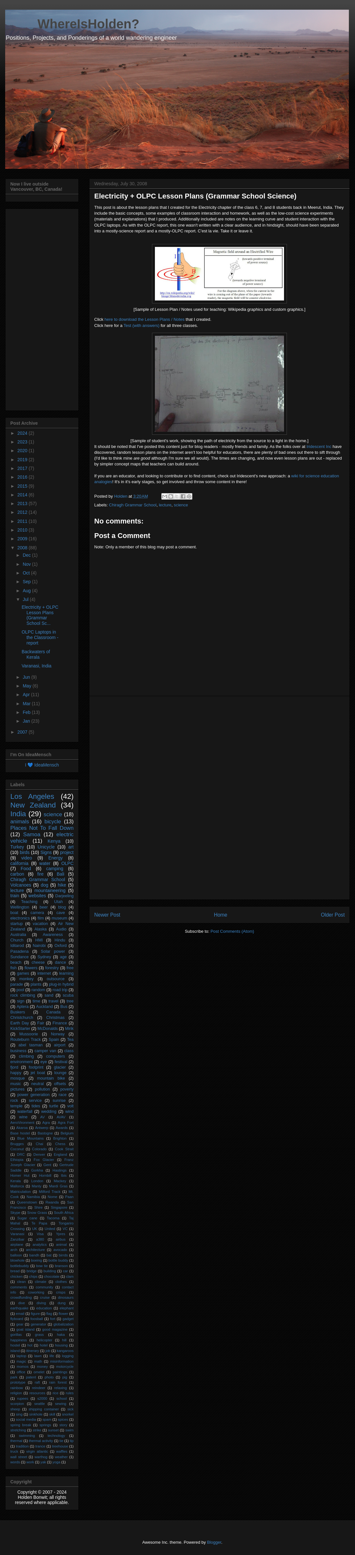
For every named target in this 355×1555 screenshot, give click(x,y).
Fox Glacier (44, 1160)
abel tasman (30, 1045)
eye (43, 1062)
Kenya (53, 841)
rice (55, 1393)
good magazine (54, 1329)
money (42, 1366)
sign (20, 1001)
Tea (70, 1039)
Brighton (60, 1138)
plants (36, 984)
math (38, 1361)
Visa (40, 1234)
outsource (56, 979)
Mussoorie (28, 1034)
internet (44, 973)
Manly (36, 1186)
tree (70, 1001)
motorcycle (65, 1366)
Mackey (60, 1181)
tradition (22, 1446)
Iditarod (17, 945)
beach (15, 962)
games (23, 973)
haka (61, 1334)
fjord (14, 1067)
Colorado (39, 1149)
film (40, 918)
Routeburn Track (25, 1039)
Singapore (59, 1207)
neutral (37, 1084)
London (37, 1181)
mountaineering (50, 890)
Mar (27, 703)
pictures (17, 1089)
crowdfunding (21, 1297)
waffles (61, 1451)
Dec (27, 555)
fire (40, 874)
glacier (60, 1067)
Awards (62, 1128)
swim (70, 1430)
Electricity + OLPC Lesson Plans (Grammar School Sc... (40, 615)
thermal (16, 1441)
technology (56, 1436)
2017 (23, 468)
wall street (18, 1457)
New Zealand (33, 805)
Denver (39, 1154)
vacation (40, 923)
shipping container (44, 1409)
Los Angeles (32, 796)
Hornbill (45, 1175)
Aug (27, 590)
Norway (58, 1034)
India (18, 814)
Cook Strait (64, 1149)
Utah (58, 901)
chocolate (51, 1276)
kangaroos (65, 1351)
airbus (61, 1239)
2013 (23, 503)
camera (37, 912)
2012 (23, 512)
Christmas (55, 1017)
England (60, 1154)
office (21, 1372)
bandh (34, 1255)
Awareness (53, 934)
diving (41, 1303)
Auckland (44, 1006)
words (15, 1462)
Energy (55, 857)
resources (37, 1393)
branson (61, 1266)
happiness (18, 1340)
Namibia (33, 1197)
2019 (23, 459)
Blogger (214, 1542)
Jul (26, 599)
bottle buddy (58, 1260)
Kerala (15, 1181)
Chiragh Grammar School (133, 505)
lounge (60, 1073)
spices (63, 1419)
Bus (63, 1006)
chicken (16, 1276)
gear (19, 1324)
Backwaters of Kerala (36, 654)
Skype (15, 1213)
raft (37, 1382)
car (65, 1271)
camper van (45, 1051)
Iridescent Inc (319, 446)
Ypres (60, 1234)
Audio (61, 929)
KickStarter (20, 1028)
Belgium (67, 1133)
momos (23, 1366)
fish (13, 968)
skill (52, 1414)
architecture (35, 1250)
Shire (38, 1207)
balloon (16, 1255)
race (63, 1095)
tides (36, 1106)
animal (61, 1244)
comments (18, 1287)
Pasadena (19, 951)
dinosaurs (66, 1297)
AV (42, 1117)
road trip (60, 990)
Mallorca (17, 1186)
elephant (67, 1308)
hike (62, 885)
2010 (23, 530)
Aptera (22, 1006)
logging (68, 1356)
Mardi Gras (58, 1186)
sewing (60, 1404)
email (20, 1314)
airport (60, 1045)
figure (35, 1314)
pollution (42, 1089)
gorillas (16, 1334)
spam (47, 1419)
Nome (52, 1197)
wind (69, 1111)
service (35, 1100)
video (26, 857)
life (51, 1356)
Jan (27, 721)
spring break (20, 1425)
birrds (63, 1255)
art (71, 846)
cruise (45, 1297)
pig (64, 1377)
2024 (23, 433)
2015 (23, 486)
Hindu (60, 940)
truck (14, 1451)
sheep (15, 1409)
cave (60, 912)
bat (49, 1255)
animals (19, 821)
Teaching (29, 901)
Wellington (19, 907)
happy (15, 1073)
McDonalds (47, 1028)
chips (33, 1276)
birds (24, 852)
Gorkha (37, 1170)
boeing (36, 1260)
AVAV (60, 1117)
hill (64, 1340)
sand (49, 995)
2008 (23, 547)
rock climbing (22, 995)
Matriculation (20, 1192)
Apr (27, 694)
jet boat (38, 1073)
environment (21, 1062)
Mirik (69, 1028)
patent (31, 1377)
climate (40, 1282)
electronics (20, 918)
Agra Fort (66, 1122)
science (181, 505)
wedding (48, 1111)
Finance (60, 1023)
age (63, 957)
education (44, 1308)
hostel (15, 1345)
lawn (38, 1356)
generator (38, 1324)
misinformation (62, 1361)
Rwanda (52, 1202)
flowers (31, 968)
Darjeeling (64, 896)
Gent (47, 1165)
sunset (53, 1430)
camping (54, 868)
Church (17, 940)
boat (14, 912)
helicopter (44, 1340)
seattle (39, 1404)
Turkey (17, 846)
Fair (40, 1023)
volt (70, 1106)
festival (61, 1062)
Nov (27, 564)
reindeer (38, 1388)
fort (52, 1319)
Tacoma (53, 1218)
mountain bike (51, 1078)
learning (66, 973)
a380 (40, 1239)
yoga (56, 1462)
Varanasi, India (36, 665)
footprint (36, 1067)
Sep (27, 581)
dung (61, 1303)
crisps (61, 1292)
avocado (60, 1250)
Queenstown (27, 1202)
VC (65, 1229)
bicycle (53, 821)
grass (39, 1334)
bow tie (42, 1266)
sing (19, 1414)
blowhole (17, 1260)
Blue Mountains (30, 1138)
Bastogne (45, 1133)
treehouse (60, 1446)
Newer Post (107, 915)
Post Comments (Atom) (232, 931)
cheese (38, 962)
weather (61, 1457)
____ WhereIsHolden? (72, 24)
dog (44, 885)
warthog (41, 1457)
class (69, 1051)
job (48, 1351)
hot (30, 1345)
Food (26, 868)
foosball (36, 1319)
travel (53, 1001)
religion (16, 1393)
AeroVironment (22, 1122)
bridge (31, 1271)
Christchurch (21, 1017)
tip (72, 1441)
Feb (27, 712)
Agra (46, 1122)
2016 (23, 477)
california (19, 863)
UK (34, 1229)
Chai (39, 1144)
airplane (16, 1244)
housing (61, 1345)
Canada (53, 1012)
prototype (17, 1382)
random (38, 990)
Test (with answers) (142, 325)
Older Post (333, 915)
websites (37, 895)
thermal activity (41, 1441)
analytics (40, 1244)
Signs (46, 852)
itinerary (32, 1351)
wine (23, 1117)
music (15, 1084)
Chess (60, 1144)
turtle (53, 1106)
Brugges (17, 1144)
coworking (36, 1292)
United (50, 1229)
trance (41, 1446)
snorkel (68, 1414)
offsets (60, 1084)
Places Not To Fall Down (42, 828)
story (63, 1425)
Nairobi (39, 945)
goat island (25, 1329)
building (50, 1271)
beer (44, 907)
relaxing (60, 1388)
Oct (27, 572)
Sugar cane (27, 1218)
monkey (26, 979)
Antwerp (41, 1128)
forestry (52, 968)
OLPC (67, 863)
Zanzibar (17, 1239)
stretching (18, 1430)
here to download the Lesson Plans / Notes (145, 319)
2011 (23, 521)
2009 (23, 538)
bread (15, 1271)
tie (61, 1441)
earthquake (19, 1308)
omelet (39, 1372)
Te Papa (39, 1223)
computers (55, 1056)
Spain (54, 1039)
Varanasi (17, 1234)
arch (13, 1250)
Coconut (17, 1149)
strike (37, 1430)
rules (70, 1393)
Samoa (31, 834)
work (30, 1462)
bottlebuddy (19, 1266)
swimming (27, 1436)
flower (63, 1314)
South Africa (64, 1213)
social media (26, 1419)
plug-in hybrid (61, 984)
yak (43, 1462)
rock (14, 1100)
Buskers (17, 1012)
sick (70, 1409)
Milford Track (50, 1192)
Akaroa (21, 1128)
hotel (43, 1345)
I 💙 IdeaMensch (42, 764)
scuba (68, 995)
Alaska (41, 929)
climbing (26, 1056)
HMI (39, 940)
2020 (23, 450)
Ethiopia (16, 1160)
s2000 (42, 1398)
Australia (18, 934)
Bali (60, 874)
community (44, 1287)
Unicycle (46, 846)
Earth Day (19, 1023)
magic (21, 1361)
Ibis (63, 1175)
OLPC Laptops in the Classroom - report (40, 637)
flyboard (16, 1319)
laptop (21, 1356)
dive (21, 1303)
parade (16, 984)
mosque (17, 1078)
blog (62, 907)
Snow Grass (37, 1213)
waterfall (24, 1111)
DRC (21, 1154)
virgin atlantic (37, 1451)
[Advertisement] (220, 798)
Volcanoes (20, 885)
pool (20, 990)
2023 (23, 441)
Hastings (60, 1170)
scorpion (17, 1404)
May (27, 685)
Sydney (44, 957)
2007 (23, 732)
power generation (33, 1095)
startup (16, 923)
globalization (64, 1324)
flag (49, 1314)
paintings (60, 1372)
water (44, 863)
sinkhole (36, 1414)
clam (70, 1276)
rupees (22, 1398)
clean (21, 1282)
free (70, 968)
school (61, 1398)
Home (221, 915)
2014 (23, 494)
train (14, 895)
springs (45, 1425)
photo (49, 1377)
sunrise (59, 1100)
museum (59, 918)
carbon (17, 874)
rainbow (16, 1388)
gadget (68, 1319)
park (13, 1377)
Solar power (53, 951)
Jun (27, 677)
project (67, 852)
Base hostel (20, 1133)
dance (60, 962)
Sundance (19, 957)
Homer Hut (19, 1175)
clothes (61, 1282)
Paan (69, 1197)
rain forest (58, 1382)
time (36, 1001)
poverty (67, 1089)
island (15, 1351)
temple (16, 1106)
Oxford (61, 945)
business (18, 1051)
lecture (165, 505)
